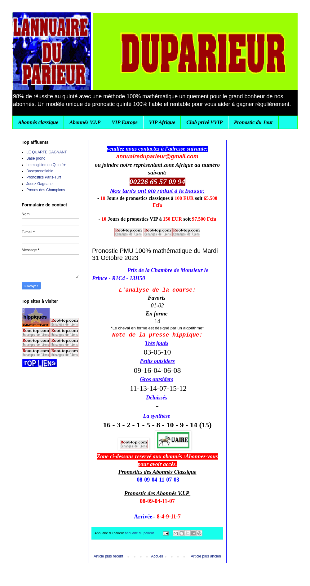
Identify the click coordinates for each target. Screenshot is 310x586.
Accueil (157, 556)
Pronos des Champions (45, 190)
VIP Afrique (162, 122)
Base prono (35, 158)
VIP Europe (125, 122)
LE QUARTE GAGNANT (46, 152)
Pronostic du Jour (253, 122)
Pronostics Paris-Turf (43, 177)
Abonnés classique (38, 122)
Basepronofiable (39, 171)
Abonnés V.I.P (84, 122)
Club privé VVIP (204, 122)
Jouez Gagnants (39, 184)
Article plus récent (108, 556)
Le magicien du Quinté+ (46, 165)
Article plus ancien (206, 556)
